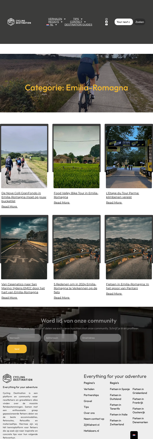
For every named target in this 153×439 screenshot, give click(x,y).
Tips (78, 19)
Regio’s (55, 21)
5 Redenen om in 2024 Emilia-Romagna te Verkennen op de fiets (75, 288)
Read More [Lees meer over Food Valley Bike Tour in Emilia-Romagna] (62, 202)
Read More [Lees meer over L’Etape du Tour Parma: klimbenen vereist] (114, 202)
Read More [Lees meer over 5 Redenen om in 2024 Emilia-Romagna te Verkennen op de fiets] (62, 297)
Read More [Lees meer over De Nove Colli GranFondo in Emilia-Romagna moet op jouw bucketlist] (9, 206)
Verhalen (57, 19)
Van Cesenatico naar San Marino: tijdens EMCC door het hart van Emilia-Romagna (23, 288)
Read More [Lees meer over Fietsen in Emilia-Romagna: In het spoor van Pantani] (114, 293)
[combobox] (124, 22)
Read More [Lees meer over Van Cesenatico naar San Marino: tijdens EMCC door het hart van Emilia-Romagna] (9, 297)
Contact (78, 21)
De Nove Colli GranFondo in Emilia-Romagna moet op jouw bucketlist (23, 197)
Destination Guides (78, 24)
